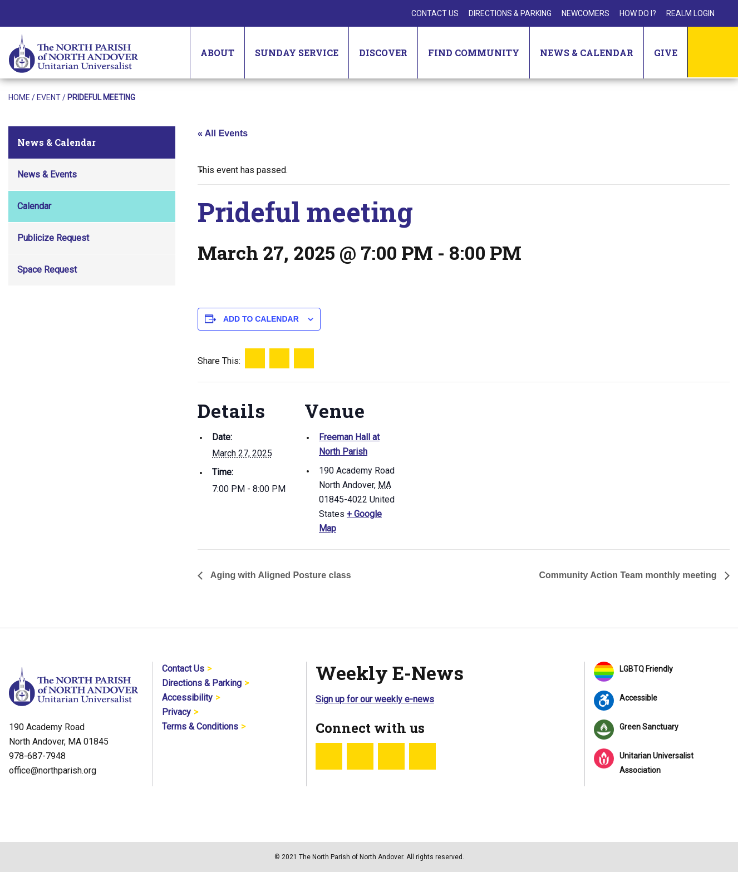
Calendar (34, 206)
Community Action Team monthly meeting (629, 575)
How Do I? (637, 13)
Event (49, 97)
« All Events (223, 133)
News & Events (47, 174)
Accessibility (187, 697)
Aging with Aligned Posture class (279, 575)
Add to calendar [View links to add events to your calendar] (261, 318)
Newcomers (585, 13)
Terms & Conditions (200, 726)
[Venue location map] (470, 459)
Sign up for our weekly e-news (375, 699)
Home (19, 97)
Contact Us (435, 13)
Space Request (47, 269)
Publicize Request (53, 238)
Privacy (176, 712)
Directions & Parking (510, 13)
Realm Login (690, 13)
